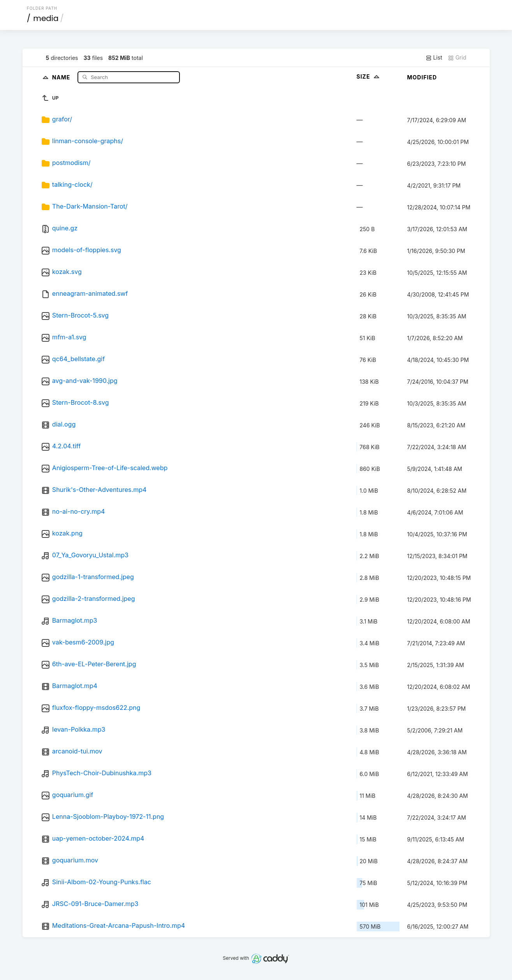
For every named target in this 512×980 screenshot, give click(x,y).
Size (369, 76)
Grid (457, 57)
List (434, 57)
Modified (422, 77)
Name (62, 77)
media (45, 18)
